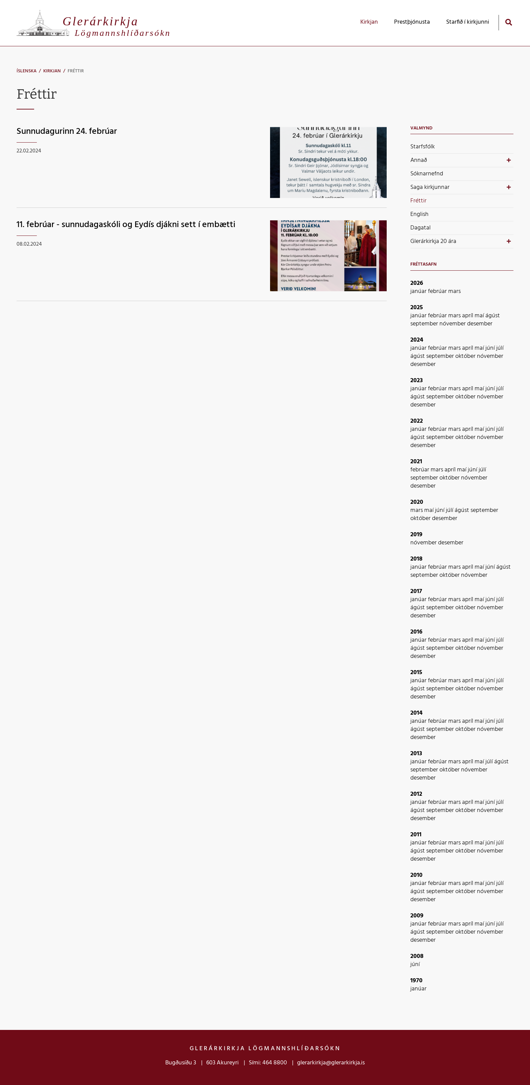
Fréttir (76, 71)
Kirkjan (52, 71)
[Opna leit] (509, 22)
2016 (416, 632)
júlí (500, 348)
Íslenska (27, 71)
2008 (417, 956)
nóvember (453, 324)
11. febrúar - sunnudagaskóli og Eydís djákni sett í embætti (126, 225)
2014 (416, 713)
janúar (419, 291)
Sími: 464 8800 (268, 1063)
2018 (416, 559)
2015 (416, 672)
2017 (416, 591)
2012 (416, 794)
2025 (416, 308)
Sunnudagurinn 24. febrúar (67, 132)
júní (490, 348)
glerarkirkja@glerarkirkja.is (331, 1063)
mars (454, 291)
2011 (415, 835)
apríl (468, 316)
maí (480, 316)
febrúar (438, 291)
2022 (416, 421)
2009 (417, 916)
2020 (416, 502)
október (466, 356)
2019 (416, 535)
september (424, 324)
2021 (416, 462)
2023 (416, 381)
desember (479, 324)
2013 (416, 754)
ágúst (492, 316)
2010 (416, 875)
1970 (416, 981)
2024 (416, 340)
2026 (416, 283)
